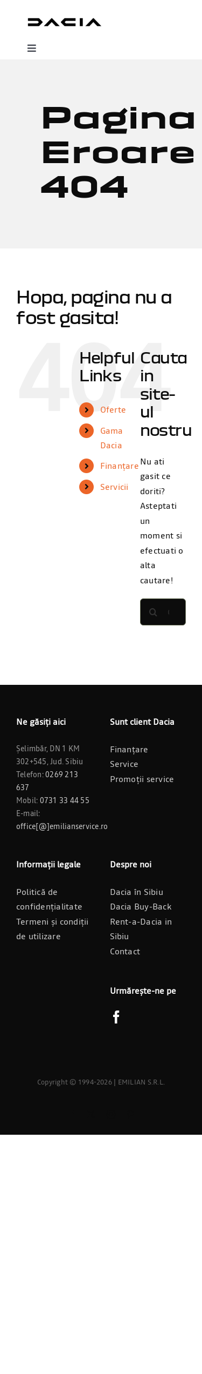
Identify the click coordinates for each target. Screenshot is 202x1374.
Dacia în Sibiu (136, 892)
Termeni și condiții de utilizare (52, 928)
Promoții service (142, 779)
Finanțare (119, 466)
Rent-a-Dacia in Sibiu (141, 928)
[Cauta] (153, 611)
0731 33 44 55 (64, 800)
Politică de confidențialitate (49, 899)
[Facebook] (116, 1017)
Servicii (114, 487)
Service (124, 764)
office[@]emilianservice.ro (62, 826)
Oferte (113, 409)
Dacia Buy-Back (140, 906)
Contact (125, 951)
